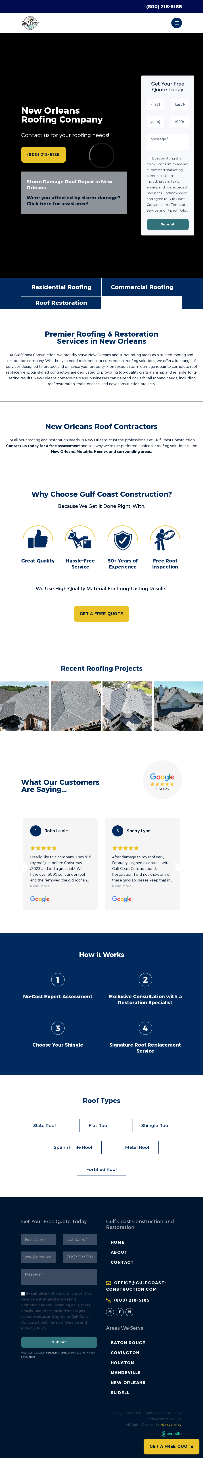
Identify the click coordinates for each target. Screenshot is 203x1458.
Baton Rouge (128, 1342)
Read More (40, 886)
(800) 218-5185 (164, 6)
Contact (122, 1262)
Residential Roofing (61, 287)
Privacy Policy (169, 1425)
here (32, 1356)
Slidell (120, 1392)
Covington (125, 1352)
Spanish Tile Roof (73, 1147)
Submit (168, 224)
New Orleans (128, 1382)
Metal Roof (137, 1147)
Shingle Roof (155, 1125)
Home (118, 1242)
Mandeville (126, 1372)
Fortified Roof (101, 1169)
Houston (122, 1362)
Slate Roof (44, 1125)
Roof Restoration (61, 302)
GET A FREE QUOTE (101, 613)
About (119, 1252)
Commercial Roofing (142, 287)
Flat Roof (99, 1125)
